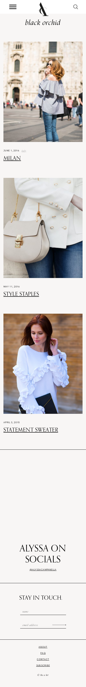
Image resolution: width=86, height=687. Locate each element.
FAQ (43, 653)
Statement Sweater (30, 429)
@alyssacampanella (43, 569)
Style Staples (21, 293)
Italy (24, 151)
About (43, 646)
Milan (12, 158)
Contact (43, 659)
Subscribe (43, 665)
